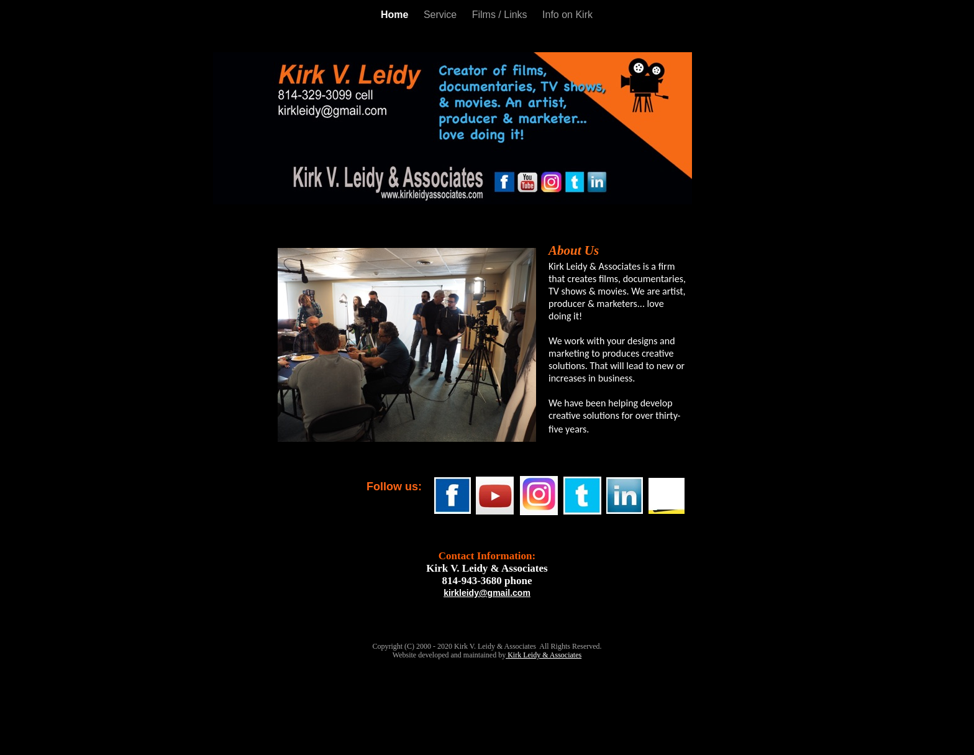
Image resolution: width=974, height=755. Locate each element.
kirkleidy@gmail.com (487, 593)
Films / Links (501, 14)
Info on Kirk (567, 14)
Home (396, 14)
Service (442, 14)
